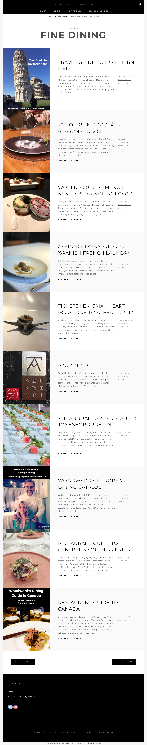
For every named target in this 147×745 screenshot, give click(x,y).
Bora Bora (62, 17)
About (42, 11)
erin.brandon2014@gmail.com (22, 696)
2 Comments (123, 83)
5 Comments (123, 327)
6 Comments (123, 267)
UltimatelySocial (93, 743)
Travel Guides (99, 11)
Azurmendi (74, 365)
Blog (57, 11)
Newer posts (124, 662)
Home (51, 17)
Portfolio (74, 11)
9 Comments (123, 208)
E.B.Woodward (124, 80)
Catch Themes (107, 732)
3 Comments (123, 145)
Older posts (22, 662)
